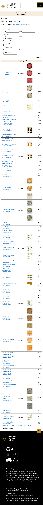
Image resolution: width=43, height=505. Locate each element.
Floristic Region (7, 47)
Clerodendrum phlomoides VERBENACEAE (6, 361)
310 (7, 425)
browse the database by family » (20, 24)
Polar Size (6, 34)
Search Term (6, 52)
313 (14, 425)
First (2, 425)
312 (12, 425)
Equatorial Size (7, 29)
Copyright (17, 489)
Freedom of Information (13, 490)
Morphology (6, 43)
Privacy (28, 489)
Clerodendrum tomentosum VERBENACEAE (6, 398)
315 (19, 425)
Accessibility (24, 490)
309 (5, 425)
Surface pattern (7, 38)
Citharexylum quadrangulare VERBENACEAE (6, 270)
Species (4, 61)
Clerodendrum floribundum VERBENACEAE (6, 291)
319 (28, 425)
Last (30, 425)
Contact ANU (10, 489)
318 (25, 425)
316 (21, 425)
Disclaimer (23, 489)
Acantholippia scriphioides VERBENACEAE (6, 174)
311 (9, 425)
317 (23, 425)
